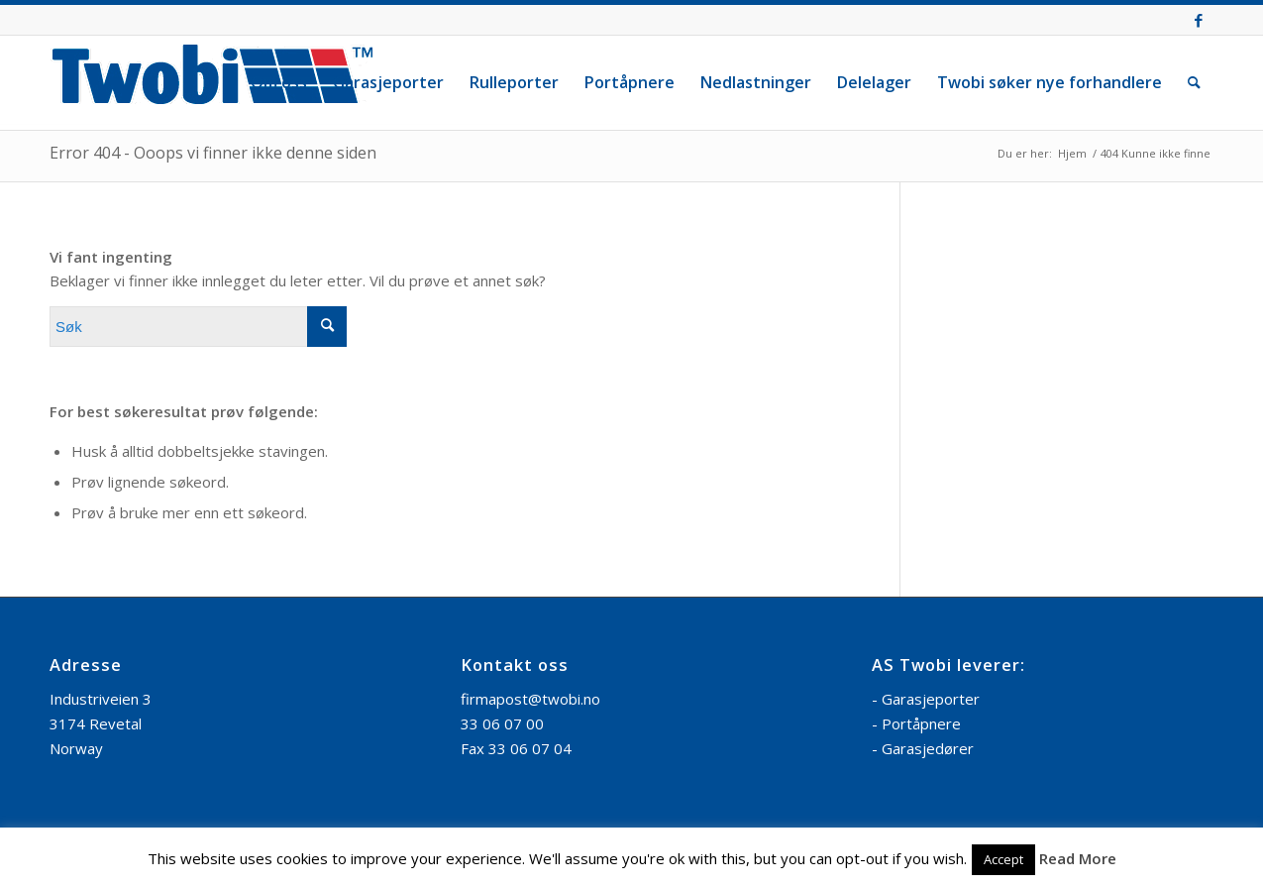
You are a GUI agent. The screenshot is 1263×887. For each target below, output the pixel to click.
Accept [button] (1003, 859)
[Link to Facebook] (1198, 20)
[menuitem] (279, 83)
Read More (1077, 858)
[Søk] (1194, 83)
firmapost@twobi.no (530, 699)
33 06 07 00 (502, 723)
